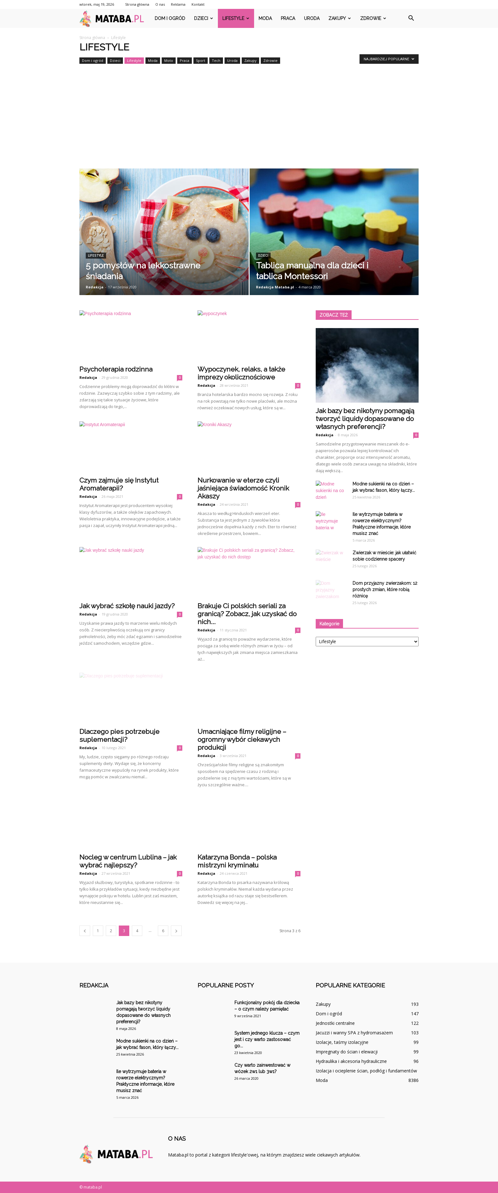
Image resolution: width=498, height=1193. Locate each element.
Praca (288, 18)
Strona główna (137, 4)
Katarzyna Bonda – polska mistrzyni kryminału (237, 861)
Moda (265, 18)
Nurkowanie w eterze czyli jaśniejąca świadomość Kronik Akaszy (243, 488)
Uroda (312, 18)
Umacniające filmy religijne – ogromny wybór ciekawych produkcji (242, 739)
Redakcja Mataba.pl (275, 287)
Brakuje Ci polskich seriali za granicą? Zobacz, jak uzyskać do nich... (247, 614)
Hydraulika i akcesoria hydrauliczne (351, 1061)
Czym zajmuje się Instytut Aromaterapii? (118, 484)
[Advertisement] (249, 120)
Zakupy (339, 18)
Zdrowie (373, 18)
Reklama (178, 4)
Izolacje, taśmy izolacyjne (342, 1042)
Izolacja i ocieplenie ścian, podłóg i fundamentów (366, 1071)
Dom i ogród (170, 18)
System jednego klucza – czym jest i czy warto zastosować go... (266, 1039)
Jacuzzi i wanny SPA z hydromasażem (354, 1033)
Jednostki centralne (335, 1023)
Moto (168, 60)
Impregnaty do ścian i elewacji (347, 1052)
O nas (160, 4)
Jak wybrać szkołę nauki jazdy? (127, 606)
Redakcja (95, 287)
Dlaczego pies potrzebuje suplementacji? (119, 735)
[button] (411, 18)
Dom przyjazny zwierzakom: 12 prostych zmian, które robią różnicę (385, 589)
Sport (200, 60)
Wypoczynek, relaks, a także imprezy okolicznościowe (241, 373)
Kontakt (198, 4)
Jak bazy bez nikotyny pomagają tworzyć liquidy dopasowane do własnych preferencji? (365, 419)
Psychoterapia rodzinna (115, 369)
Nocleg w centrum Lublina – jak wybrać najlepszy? (128, 861)
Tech (216, 60)
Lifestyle (235, 18)
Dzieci (203, 18)
